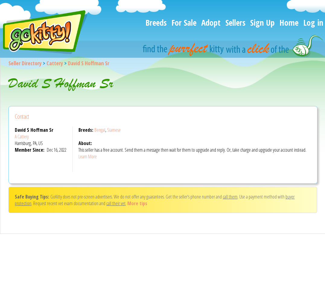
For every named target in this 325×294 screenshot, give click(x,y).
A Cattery (22, 136)
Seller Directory (25, 63)
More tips (137, 203)
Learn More (87, 156)
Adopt (211, 22)
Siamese (114, 130)
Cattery (54, 63)
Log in (313, 22)
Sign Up (262, 22)
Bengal (99, 130)
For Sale (183, 22)
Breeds (156, 22)
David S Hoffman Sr (88, 63)
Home (288, 22)
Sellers (235, 22)
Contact (22, 116)
